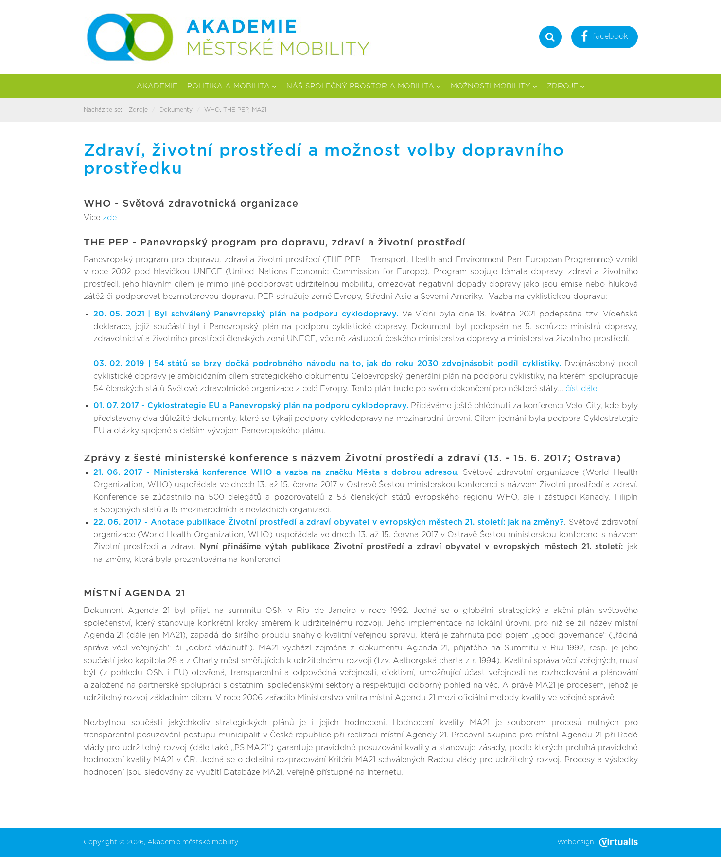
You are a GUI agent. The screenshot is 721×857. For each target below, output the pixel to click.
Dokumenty (176, 110)
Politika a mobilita (232, 86)
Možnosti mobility (494, 86)
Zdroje (566, 86)
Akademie (157, 86)
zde (110, 218)
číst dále (581, 389)
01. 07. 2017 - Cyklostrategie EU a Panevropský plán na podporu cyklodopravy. (252, 406)
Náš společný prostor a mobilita (363, 86)
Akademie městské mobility (192, 842)
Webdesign (597, 842)
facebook (604, 38)
